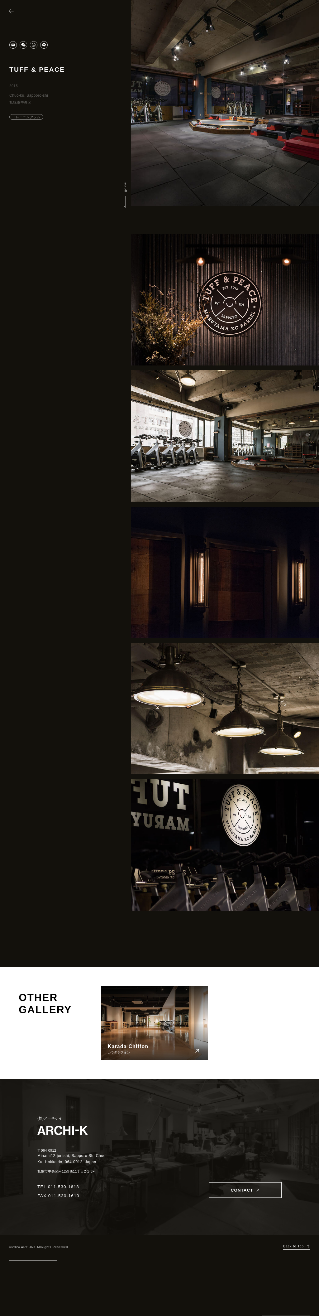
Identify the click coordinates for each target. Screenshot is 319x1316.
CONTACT (242, 1190)
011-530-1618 (63, 1186)
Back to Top (293, 1246)
